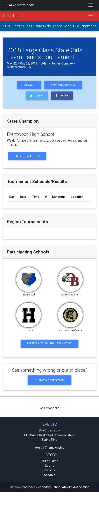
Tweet (36, 95)
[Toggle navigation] (90, 5)
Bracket (29, 84)
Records (49, 470)
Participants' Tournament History (49, 343)
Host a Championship (49, 447)
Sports (49, 466)
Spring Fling (49, 440)
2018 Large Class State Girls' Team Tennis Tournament (49, 26)
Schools (49, 475)
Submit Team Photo (27, 156)
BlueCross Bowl (49, 430)
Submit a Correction (49, 380)
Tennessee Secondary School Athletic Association (55, 487)
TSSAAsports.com (18, 5)
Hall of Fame (49, 461)
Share (61, 95)
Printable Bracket (63, 84)
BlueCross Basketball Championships (49, 435)
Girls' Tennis (13, 15)
